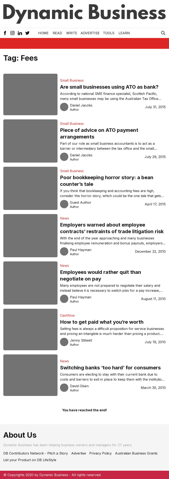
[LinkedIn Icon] (20, 33)
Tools (108, 33)
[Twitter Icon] (27, 33)
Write (71, 33)
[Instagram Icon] (12, 33)
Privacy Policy (100, 453)
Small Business (72, 80)
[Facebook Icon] (5, 33)
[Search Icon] (163, 33)
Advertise (90, 33)
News (64, 218)
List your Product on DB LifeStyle (29, 460)
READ (57, 33)
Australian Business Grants (136, 453)
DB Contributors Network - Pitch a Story (35, 453)
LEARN (124, 33)
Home (43, 33)
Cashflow (67, 315)
